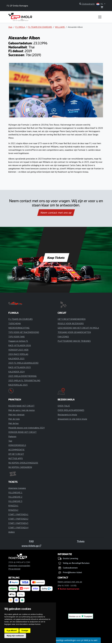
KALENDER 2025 (16, 358)
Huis (10, 27)
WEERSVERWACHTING (18, 327)
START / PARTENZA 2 (18, 518)
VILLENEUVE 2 (15, 496)
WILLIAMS (60, 27)
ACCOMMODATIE (16, 449)
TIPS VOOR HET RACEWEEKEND (23, 332)
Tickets (80, 541)
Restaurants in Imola (67, 414)
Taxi (10, 440)
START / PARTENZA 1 (18, 514)
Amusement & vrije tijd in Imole (72, 419)
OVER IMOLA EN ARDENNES (71, 410)
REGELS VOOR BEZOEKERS (71, 323)
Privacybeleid (14, 568)
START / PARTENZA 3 (18, 523)
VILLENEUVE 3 (15, 501)
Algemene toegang (17, 488)
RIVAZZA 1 (13, 505)
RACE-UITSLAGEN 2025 (19, 367)
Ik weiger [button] (24, 630)
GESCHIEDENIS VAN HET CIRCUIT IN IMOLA (78, 327)
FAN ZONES (63, 336)
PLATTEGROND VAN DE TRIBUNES (74, 341)
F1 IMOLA (20, 27)
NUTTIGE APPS (15, 458)
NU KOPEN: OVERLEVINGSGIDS (23, 462)
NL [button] (100, 4)
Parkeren (12, 436)
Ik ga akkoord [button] (12, 630)
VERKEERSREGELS (17, 445)
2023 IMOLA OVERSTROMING (22, 376)
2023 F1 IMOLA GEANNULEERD (23, 362)
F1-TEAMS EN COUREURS (40, 27)
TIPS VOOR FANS (16, 336)
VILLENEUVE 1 (15, 492)
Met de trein (14, 419)
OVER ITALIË (64, 405)
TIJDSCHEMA (14, 323)
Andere (11, 532)
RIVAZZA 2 (13, 510)
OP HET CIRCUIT (16, 454)
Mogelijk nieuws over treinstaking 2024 (26, 427)
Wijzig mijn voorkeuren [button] (15, 636)
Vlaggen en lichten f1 (18, 341)
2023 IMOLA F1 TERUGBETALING (24, 380)
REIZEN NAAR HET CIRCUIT (21, 405)
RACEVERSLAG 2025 (18, 384)
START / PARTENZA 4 (18, 527)
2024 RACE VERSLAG (18, 354)
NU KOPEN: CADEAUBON (20, 467)
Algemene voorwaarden (19, 565)
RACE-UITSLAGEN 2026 (19, 345)
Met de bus (13, 423)
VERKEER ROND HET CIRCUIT (22, 432)
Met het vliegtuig (16, 414)
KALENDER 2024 (16, 371)
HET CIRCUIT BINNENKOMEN (71, 319)
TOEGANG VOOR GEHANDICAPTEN (74, 332)
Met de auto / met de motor (21, 410)
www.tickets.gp (31, 545)
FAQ (31, 541)
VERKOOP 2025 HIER (18, 349)
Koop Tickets (56, 257)
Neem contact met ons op (56, 212)
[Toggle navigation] (100, 17)
